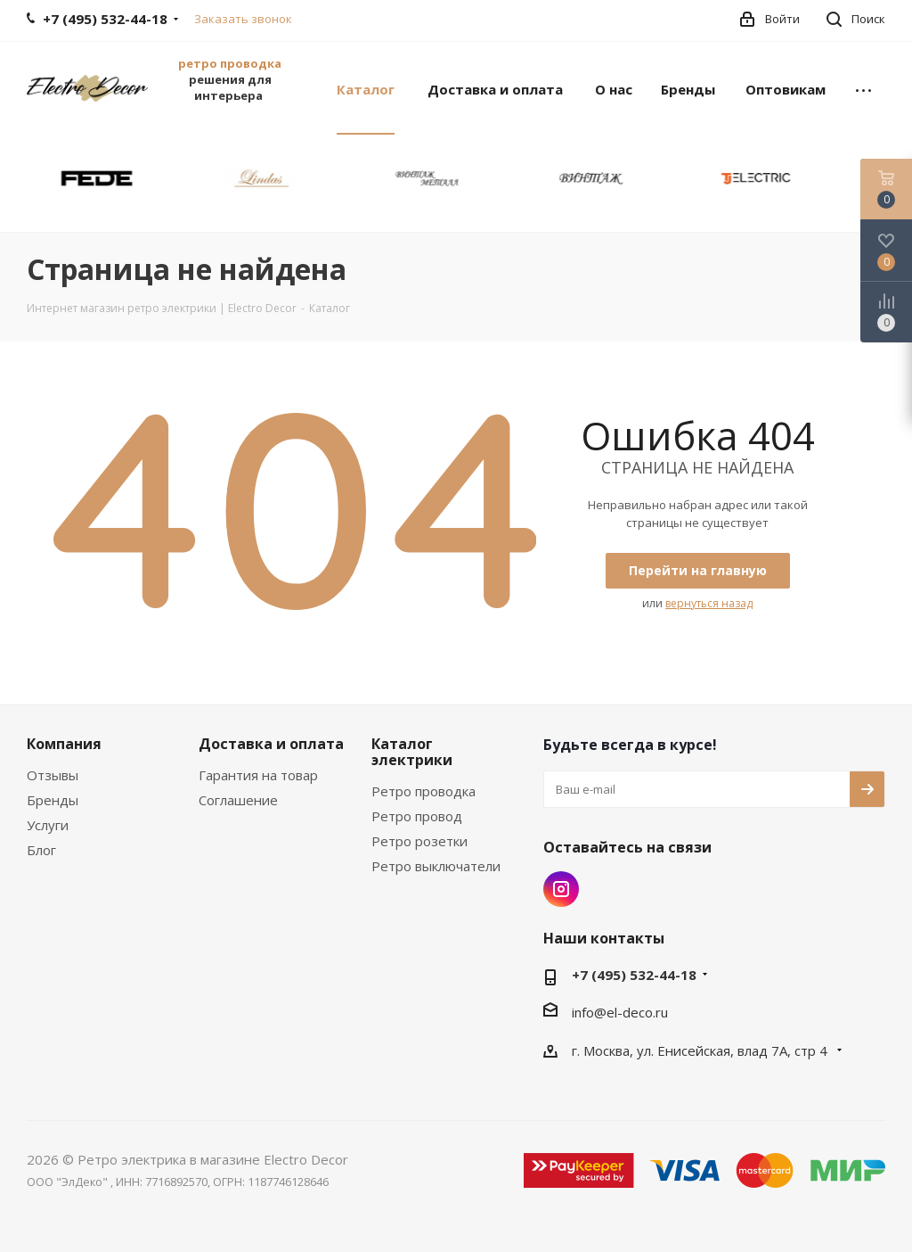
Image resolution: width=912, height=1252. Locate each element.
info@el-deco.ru (620, 1012)
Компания (64, 744)
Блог (41, 850)
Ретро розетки (419, 841)
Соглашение (238, 800)
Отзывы (52, 775)
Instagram (561, 889)
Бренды (52, 800)
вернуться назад (709, 603)
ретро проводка (229, 63)
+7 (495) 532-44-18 (634, 975)
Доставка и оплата (271, 744)
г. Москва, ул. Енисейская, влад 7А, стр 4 (701, 1050)
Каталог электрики (411, 752)
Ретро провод (416, 816)
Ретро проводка (423, 791)
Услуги (48, 825)
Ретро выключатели (436, 866)
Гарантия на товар (258, 775)
